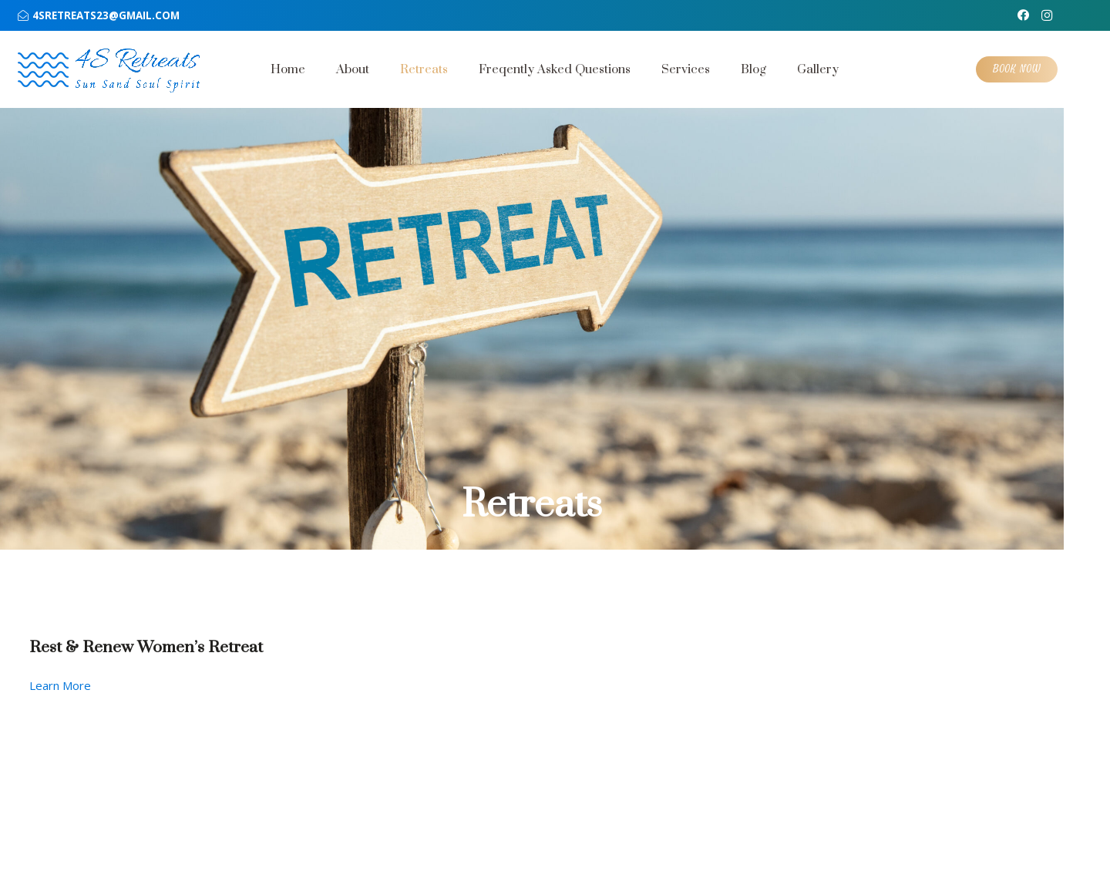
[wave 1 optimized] (43, 69)
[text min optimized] (138, 69)
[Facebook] (1023, 15)
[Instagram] (1046, 15)
